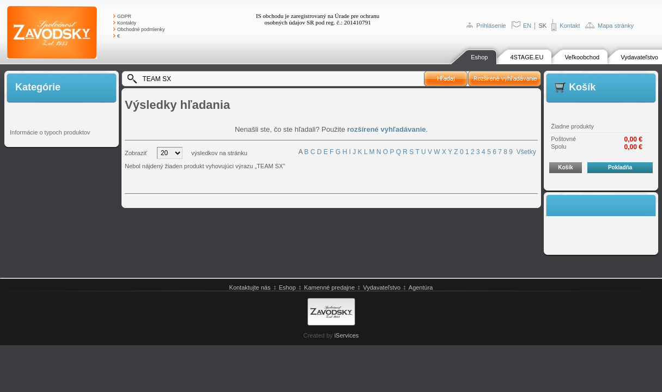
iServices (347, 335)
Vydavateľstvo (639, 57)
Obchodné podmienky (141, 29)
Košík (565, 167)
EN (527, 25)
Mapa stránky (616, 25)
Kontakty (126, 23)
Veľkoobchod (581, 57)
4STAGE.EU (526, 57)
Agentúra (421, 287)
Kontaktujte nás (250, 287)
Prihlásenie (491, 25)
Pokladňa (620, 167)
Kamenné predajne (329, 287)
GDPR (124, 16)
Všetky (526, 152)
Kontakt (570, 25)
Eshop (479, 57)
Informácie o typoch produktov (50, 132)
